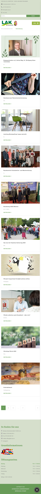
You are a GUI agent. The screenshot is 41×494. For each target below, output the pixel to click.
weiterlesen (6, 67)
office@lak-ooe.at (10, 438)
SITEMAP (24, 491)
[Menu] (36, 23)
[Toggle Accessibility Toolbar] (37, 490)
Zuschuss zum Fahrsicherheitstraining (15, 98)
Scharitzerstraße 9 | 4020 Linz (14, 431)
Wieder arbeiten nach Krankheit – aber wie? (16, 315)
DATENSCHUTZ (15, 489)
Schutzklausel (7, 387)
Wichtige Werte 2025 (9, 351)
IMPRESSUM (18, 491)
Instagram (5, 441)
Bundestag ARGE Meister (10, 206)
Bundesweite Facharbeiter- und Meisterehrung (17, 170)
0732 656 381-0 (10, 433)
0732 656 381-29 (9, 436)
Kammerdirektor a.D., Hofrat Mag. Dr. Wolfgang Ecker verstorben (19, 61)
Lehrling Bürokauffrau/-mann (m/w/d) (14, 134)
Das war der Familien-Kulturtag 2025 (14, 242)
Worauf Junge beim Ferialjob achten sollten (16, 279)
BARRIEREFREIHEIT (24, 489)
